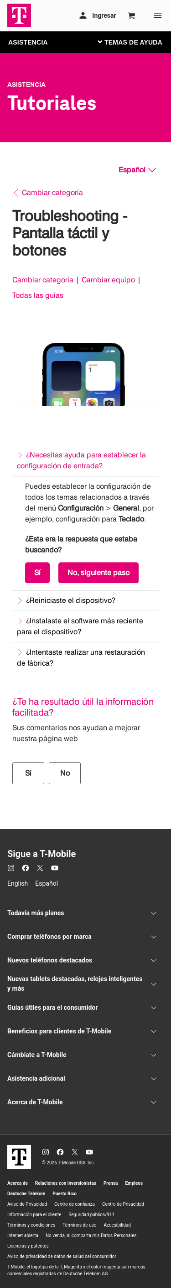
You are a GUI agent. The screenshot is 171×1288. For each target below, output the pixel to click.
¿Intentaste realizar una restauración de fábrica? (81, 657)
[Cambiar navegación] (137, 41)
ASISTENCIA (28, 42)
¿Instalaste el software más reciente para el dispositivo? (80, 626)
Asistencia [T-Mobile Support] (26, 84)
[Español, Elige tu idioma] (137, 170)
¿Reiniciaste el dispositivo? (70, 600)
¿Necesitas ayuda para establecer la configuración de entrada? (81, 460)
